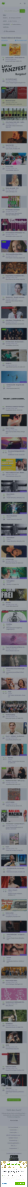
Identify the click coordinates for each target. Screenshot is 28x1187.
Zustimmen (20, 1183)
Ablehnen (4, 1183)
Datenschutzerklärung (20, 1179)
